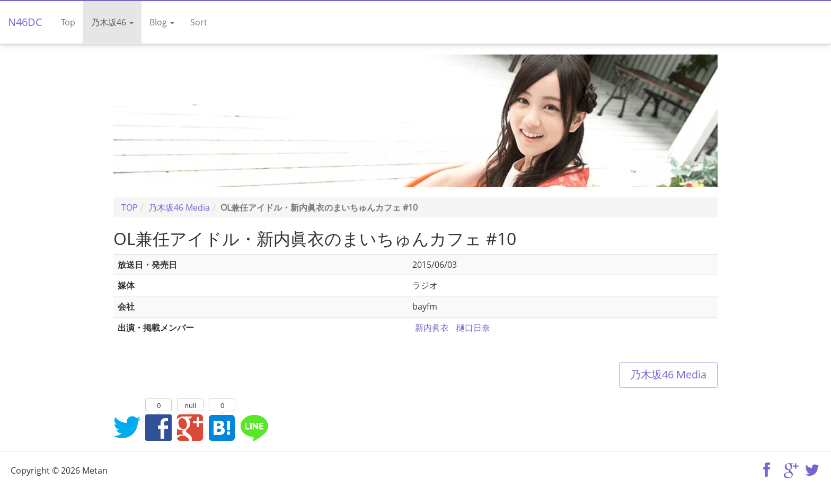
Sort (198, 22)
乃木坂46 (112, 22)
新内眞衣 (432, 327)
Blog (161, 22)
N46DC (25, 22)
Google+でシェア (190, 427)
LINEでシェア (254, 427)
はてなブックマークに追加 (222, 427)
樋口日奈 (473, 327)
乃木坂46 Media (668, 374)
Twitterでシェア (126, 427)
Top (68, 22)
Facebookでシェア (158, 427)
